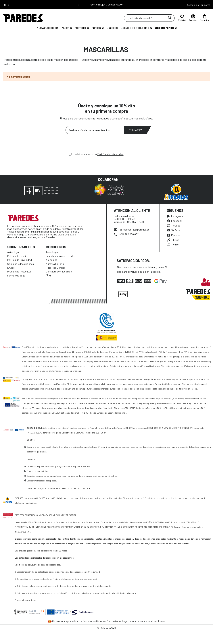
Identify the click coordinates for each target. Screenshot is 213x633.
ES (8, 4)
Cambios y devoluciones (20, 263)
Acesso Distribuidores (198, 4)
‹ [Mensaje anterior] (78, 4)
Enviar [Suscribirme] (135, 130)
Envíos (11, 267)
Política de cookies (17, 256)
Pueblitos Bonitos (56, 267)
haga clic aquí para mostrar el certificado (143, 621)
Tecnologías (52, 252)
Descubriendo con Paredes (60, 256)
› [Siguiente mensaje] (134, 4)
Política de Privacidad (110, 154)
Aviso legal (13, 252)
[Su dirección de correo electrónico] (95, 130)
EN (4, 4)
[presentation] (93, 144)
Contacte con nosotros (59, 271)
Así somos (51, 259)
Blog (48, 275)
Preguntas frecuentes (19, 271)
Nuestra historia (55, 263)
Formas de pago (16, 275)
